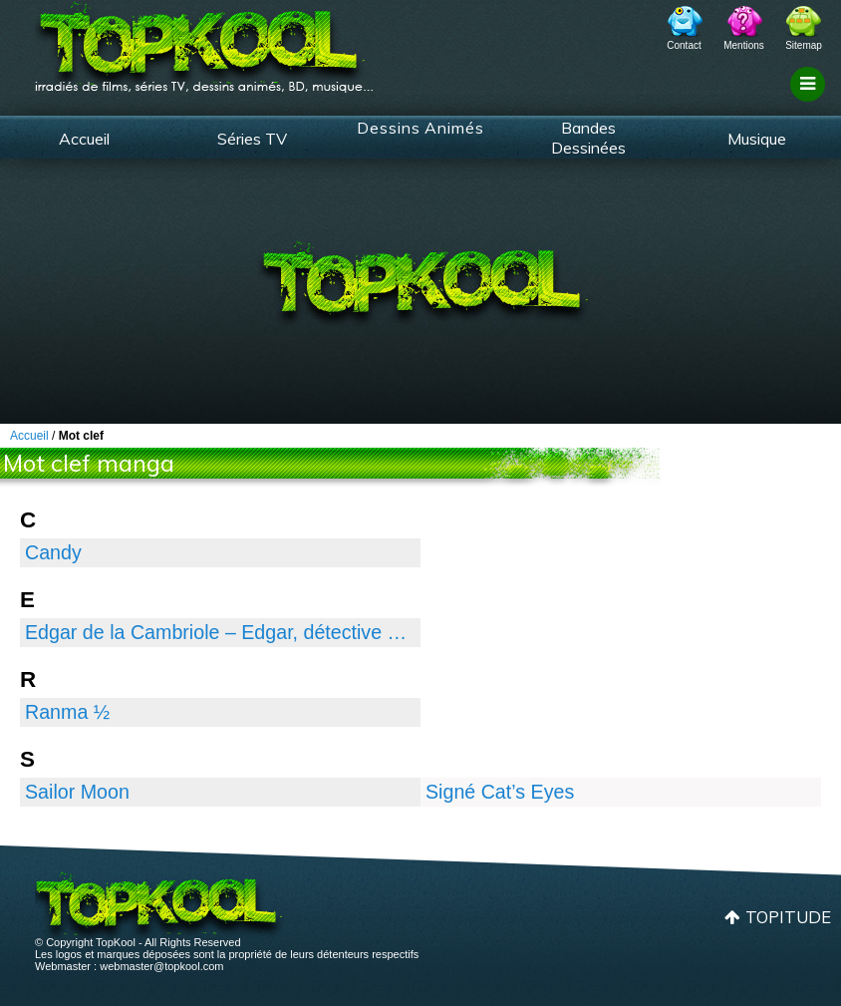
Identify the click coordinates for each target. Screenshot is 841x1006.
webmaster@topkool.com (161, 966)
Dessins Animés (420, 128)
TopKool (204, 41)
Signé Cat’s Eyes (499, 792)
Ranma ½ (67, 712)
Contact (684, 45)
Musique (756, 139)
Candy (53, 552)
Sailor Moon (77, 792)
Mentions (743, 45)
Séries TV (252, 139)
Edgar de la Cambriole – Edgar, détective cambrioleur (220, 632)
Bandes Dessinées (588, 138)
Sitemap (803, 45)
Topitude (788, 916)
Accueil (84, 139)
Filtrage (810, 103)
